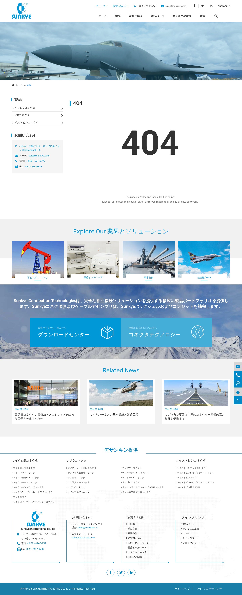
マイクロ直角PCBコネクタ (25, 477)
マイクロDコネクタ (23, 107)
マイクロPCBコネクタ (23, 472)
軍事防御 (148, 277)
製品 (117, 16)
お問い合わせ (121, 6)
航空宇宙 (132, 528)
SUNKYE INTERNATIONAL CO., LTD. (51, 588)
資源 (202, 16)
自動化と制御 (135, 557)
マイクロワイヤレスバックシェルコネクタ (33, 502)
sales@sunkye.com (175, 6)
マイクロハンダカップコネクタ (28, 487)
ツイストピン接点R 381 (188, 487)
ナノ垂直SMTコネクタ (77, 492)
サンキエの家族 (182, 16)
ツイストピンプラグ (186, 477)
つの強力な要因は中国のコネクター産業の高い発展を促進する (195, 417)
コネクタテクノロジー (154, 335)
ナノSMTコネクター (76, 487)
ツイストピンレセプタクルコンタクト (195, 472)
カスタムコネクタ (137, 552)
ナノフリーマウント (131, 468)
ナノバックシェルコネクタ (135, 472)
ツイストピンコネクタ (25, 122)
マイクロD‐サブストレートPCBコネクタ (32, 492)
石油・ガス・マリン (37, 277)
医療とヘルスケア (93, 277)
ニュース (102, 6)
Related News (121, 370)
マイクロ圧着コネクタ (23, 468)
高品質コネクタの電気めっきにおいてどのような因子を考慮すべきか (45, 417)
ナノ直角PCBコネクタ (78, 482)
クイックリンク (193, 517)
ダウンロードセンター (64, 335)
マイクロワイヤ (20, 497)
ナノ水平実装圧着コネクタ (80, 472)
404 (29, 85)
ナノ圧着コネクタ (75, 477)
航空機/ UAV (204, 277)
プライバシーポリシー (209, 588)
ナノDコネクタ (21, 115)
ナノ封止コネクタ (130, 482)
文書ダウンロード (192, 542)
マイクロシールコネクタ (24, 482)
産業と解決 (135, 16)
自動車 (131, 524)
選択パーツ (157, 16)
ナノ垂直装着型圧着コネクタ (136, 492)
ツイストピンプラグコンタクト (192, 468)
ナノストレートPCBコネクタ (81, 468)
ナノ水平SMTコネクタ (132, 477)
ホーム (103, 16)
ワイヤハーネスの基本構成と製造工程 (114, 414)
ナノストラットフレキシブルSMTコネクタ (142, 487)
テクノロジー (190, 538)
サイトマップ (182, 588)
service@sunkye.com (83, 537)
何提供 (121, 450)
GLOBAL (222, 5)
